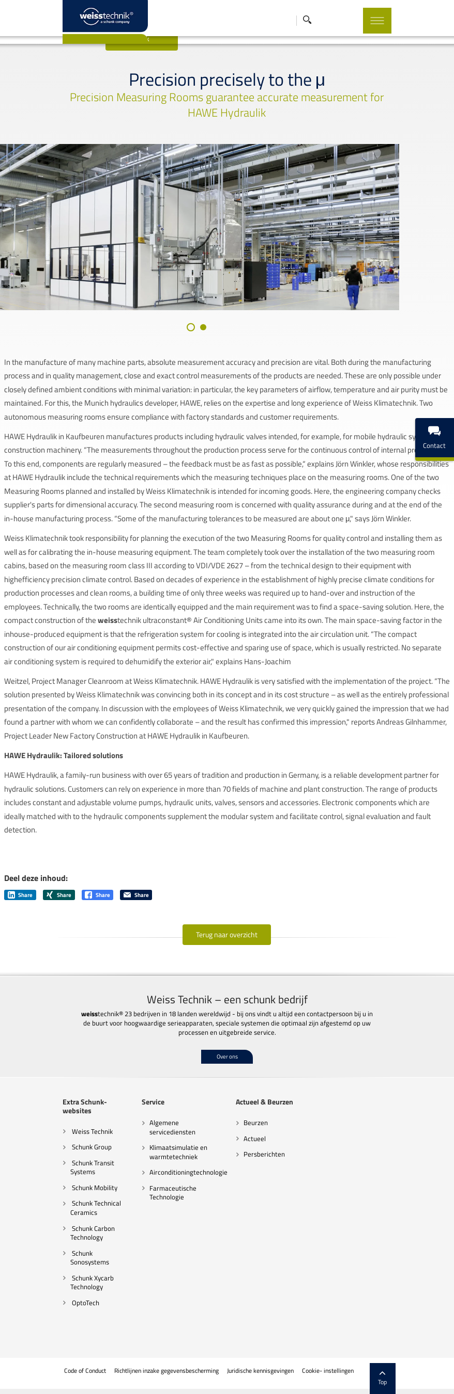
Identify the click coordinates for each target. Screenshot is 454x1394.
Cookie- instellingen (327, 1376)
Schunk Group (68, 1161)
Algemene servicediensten (159, 1150)
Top (405, 1358)
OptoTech (62, 1308)
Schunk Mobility (71, 1202)
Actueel (241, 1161)
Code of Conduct (84, 1376)
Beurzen (242, 1145)
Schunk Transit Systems (70, 1181)
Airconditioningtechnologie (175, 1195)
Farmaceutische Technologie (159, 1215)
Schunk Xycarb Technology (69, 1287)
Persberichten (250, 1177)
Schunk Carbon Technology (70, 1247)
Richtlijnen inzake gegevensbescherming (166, 1376)
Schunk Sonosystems (79, 1267)
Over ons (227, 1079)
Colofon (371, 1376)
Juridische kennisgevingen (259, 1376)
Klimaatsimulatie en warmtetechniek (165, 1174)
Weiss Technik (69, 1145)
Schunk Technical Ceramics (73, 1222)
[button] (218, 350)
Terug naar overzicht (227, 957)
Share (20, 918)
